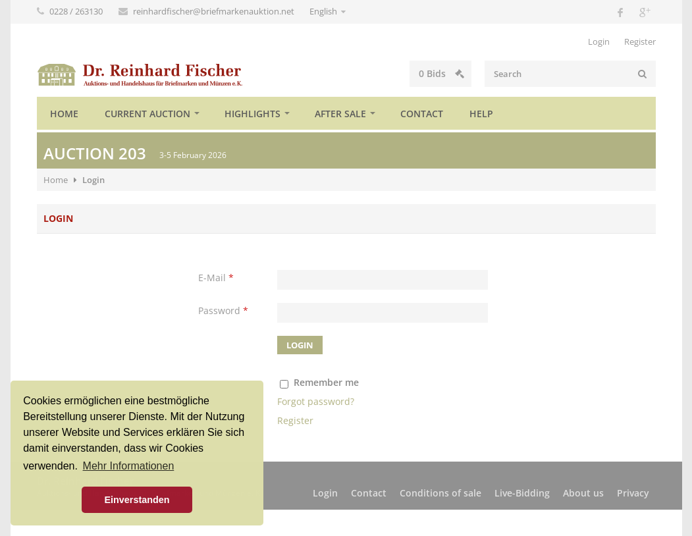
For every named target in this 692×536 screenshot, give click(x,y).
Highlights (252, 113)
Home (64, 113)
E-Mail (216, 277)
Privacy (633, 493)
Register (640, 41)
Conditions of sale (440, 493)
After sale (340, 113)
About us (583, 493)
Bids (441, 73)
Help (481, 113)
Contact (421, 113)
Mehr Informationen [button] (128, 465)
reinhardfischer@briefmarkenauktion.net (214, 11)
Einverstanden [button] (136, 500)
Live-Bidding (522, 493)
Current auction (147, 113)
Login (599, 41)
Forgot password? (315, 401)
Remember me (326, 382)
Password (223, 310)
